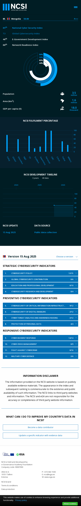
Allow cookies (70, 504)
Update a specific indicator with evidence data (40, 435)
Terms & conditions (9, 485)
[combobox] (67, 256)
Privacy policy (21, 500)
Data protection (8, 489)
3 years (35, 178)
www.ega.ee (49, 477)
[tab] (40, 273)
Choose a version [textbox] (64, 256)
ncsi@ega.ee (49, 474)
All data (45, 178)
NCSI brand (6, 481)
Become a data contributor (40, 427)
